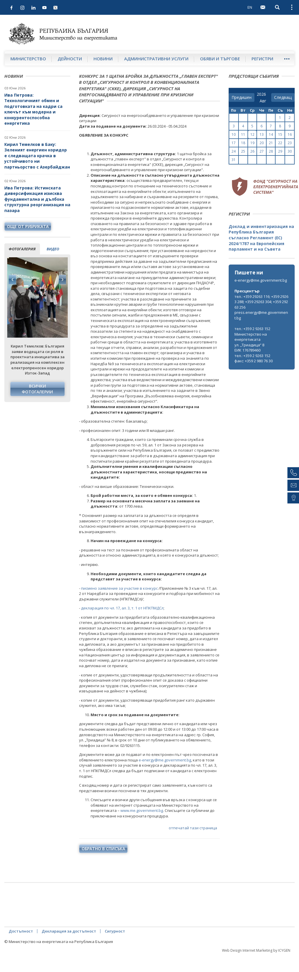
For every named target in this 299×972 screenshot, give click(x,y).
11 (243, 134)
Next (62, 280)
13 (262, 134)
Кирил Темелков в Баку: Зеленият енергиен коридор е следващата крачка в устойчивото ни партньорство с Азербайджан (37, 156)
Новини (103, 58)
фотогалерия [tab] (22, 248)
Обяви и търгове (220, 58)
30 (290, 151)
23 (290, 142)
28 (271, 151)
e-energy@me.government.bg (165, 760)
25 (243, 151)
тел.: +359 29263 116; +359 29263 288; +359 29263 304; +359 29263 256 (261, 302)
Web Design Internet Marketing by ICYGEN (256, 950)
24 (234, 151)
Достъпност (21, 931)
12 (252, 134)
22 (280, 142)
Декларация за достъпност (69, 931)
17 (234, 142)
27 (262, 151)
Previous (12, 280)
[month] (264, 101)
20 (262, 142)
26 (252, 151)
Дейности (70, 58)
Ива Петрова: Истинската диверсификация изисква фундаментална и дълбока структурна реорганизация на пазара (37, 199)
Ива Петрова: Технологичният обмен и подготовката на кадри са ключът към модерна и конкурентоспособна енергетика (33, 109)
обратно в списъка (103, 848)
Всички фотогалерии (37, 388)
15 (280, 134)
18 (243, 142)
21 (271, 142)
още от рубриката (28, 226)
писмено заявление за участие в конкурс (119, 588)
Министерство (28, 58)
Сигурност (115, 931)
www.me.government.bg (141, 810)
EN (249, 7)
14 (271, 134)
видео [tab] (53, 248)
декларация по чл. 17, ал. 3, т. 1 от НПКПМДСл (122, 608)
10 (234, 134)
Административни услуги (156, 58)
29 (280, 151)
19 (252, 142)
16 (290, 134)
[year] (261, 94)
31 (234, 159)
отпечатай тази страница (186, 828)
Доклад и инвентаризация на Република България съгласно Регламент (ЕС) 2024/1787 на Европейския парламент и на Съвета (261, 238)
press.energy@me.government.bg (261, 315)
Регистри (262, 58)
